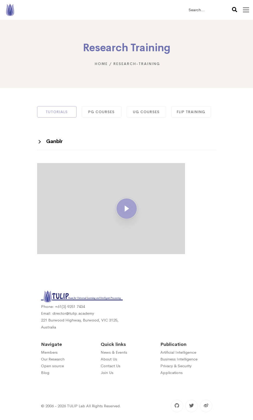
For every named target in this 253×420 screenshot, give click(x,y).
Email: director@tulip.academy (67, 313)
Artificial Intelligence (178, 352)
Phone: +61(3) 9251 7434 (63, 306)
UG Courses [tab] (146, 111)
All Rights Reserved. (103, 405)
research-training (136, 63)
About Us (109, 359)
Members (49, 352)
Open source (52, 365)
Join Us (107, 372)
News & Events (114, 352)
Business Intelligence (178, 359)
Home (101, 63)
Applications (171, 372)
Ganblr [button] (54, 141)
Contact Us (110, 365)
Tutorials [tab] (57, 111)
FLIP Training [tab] (191, 111)
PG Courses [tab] (101, 111)
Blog (45, 372)
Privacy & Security (176, 365)
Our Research (53, 359)
